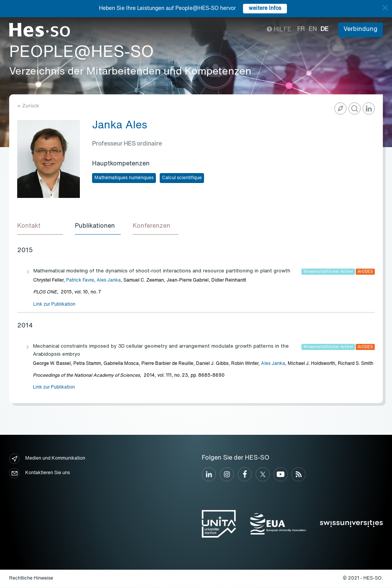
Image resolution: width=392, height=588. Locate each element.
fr (301, 29)
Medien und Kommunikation (47, 459)
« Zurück (28, 106)
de (325, 29)
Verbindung (360, 29)
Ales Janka (109, 281)
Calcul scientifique (182, 178)
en (313, 29)
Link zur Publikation (54, 305)
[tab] (40, 227)
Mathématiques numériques (124, 178)
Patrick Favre (80, 281)
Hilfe (279, 30)
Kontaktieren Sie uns (39, 473)
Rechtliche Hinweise (31, 579)
